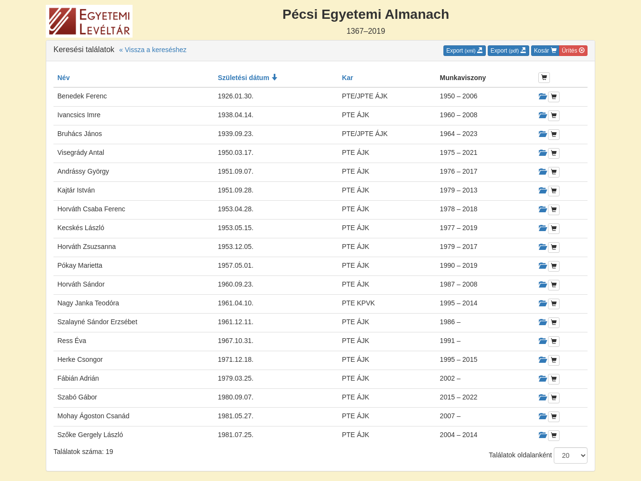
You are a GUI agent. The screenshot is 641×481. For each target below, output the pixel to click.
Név (63, 78)
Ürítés (573, 50)
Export (464, 50)
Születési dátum (248, 78)
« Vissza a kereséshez (153, 50)
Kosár (545, 50)
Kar (347, 78)
